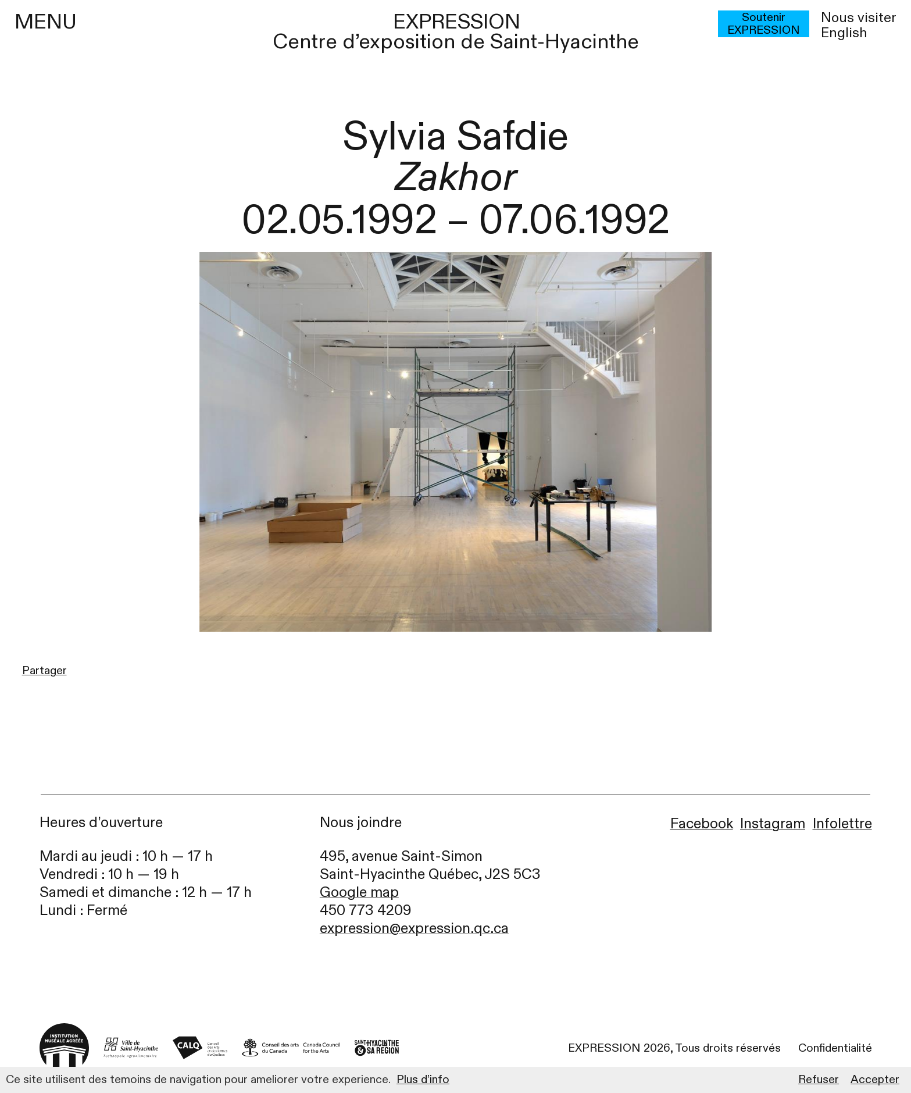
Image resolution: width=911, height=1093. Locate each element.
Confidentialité (835, 1048)
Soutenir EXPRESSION (763, 23)
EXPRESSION (456, 22)
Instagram (772, 824)
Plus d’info (422, 1080)
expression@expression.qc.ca (414, 929)
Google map (359, 893)
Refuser (818, 1080)
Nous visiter (858, 18)
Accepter (875, 1080)
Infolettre (842, 824)
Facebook (701, 824)
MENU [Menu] (46, 22)
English (844, 33)
